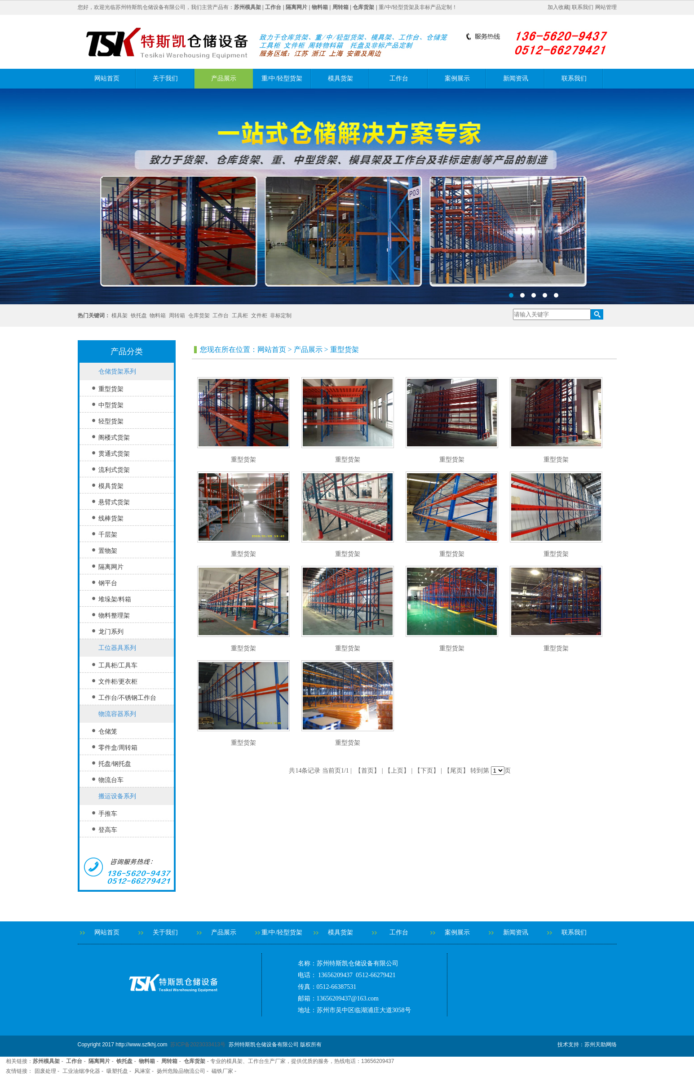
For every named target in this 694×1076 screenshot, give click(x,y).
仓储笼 (107, 731)
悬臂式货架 (114, 502)
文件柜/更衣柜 (118, 681)
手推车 (107, 813)
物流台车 (111, 780)
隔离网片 (111, 567)
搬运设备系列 (117, 796)
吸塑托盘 (117, 1071)
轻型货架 (111, 421)
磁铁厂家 (222, 1071)
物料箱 (158, 315)
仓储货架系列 (117, 371)
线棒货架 (111, 518)
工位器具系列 (117, 648)
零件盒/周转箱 (118, 747)
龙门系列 (111, 631)
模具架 (119, 315)
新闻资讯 (515, 78)
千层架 (107, 534)
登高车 (107, 830)
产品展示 (223, 78)
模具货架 (340, 78)
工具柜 (240, 315)
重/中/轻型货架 (282, 78)
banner (347, 196)
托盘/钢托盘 (115, 763)
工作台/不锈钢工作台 (127, 697)
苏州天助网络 (600, 1044)
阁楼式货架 (114, 437)
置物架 (107, 550)
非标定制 (281, 315)
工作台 (398, 78)
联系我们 (582, 7)
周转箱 (177, 315)
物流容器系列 (117, 714)
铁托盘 (139, 315)
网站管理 (606, 7)
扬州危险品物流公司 (181, 1071)
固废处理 (45, 1071)
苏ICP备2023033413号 (197, 1044)
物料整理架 (114, 615)
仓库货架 (199, 315)
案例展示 (457, 78)
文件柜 (259, 315)
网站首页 (106, 78)
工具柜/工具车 (118, 665)
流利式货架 (114, 470)
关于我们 (165, 78)
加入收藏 (558, 7)
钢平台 (107, 583)
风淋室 (142, 1071)
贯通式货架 (114, 453)
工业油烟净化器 (81, 1071)
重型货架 (111, 389)
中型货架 (111, 405)
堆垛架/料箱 (115, 599)
